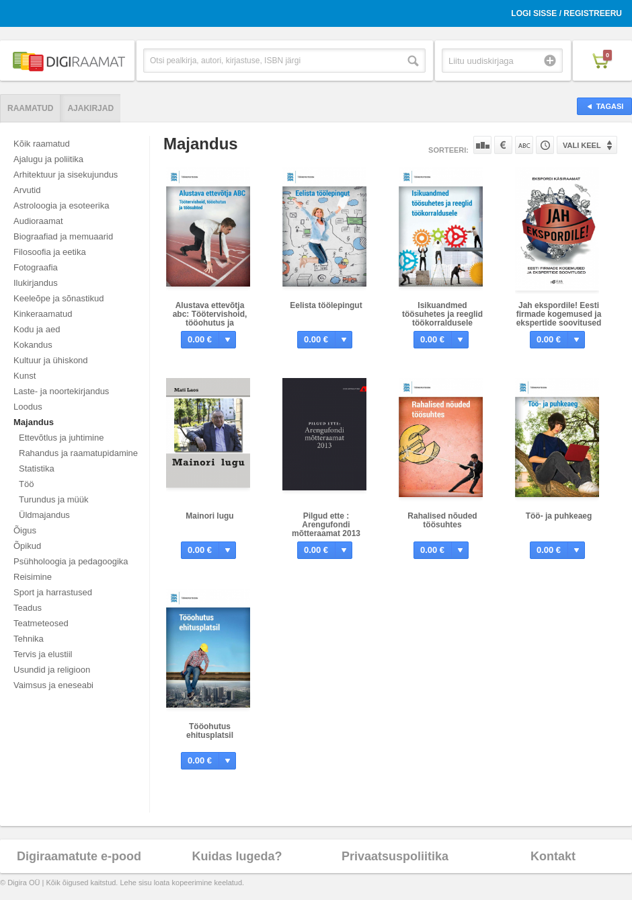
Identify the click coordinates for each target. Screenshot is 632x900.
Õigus (24, 530)
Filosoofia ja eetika (49, 252)
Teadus (27, 608)
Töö (26, 484)
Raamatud (30, 108)
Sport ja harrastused (52, 592)
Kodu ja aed (36, 329)
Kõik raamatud (41, 144)
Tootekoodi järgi (545, 145)
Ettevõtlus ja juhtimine (61, 438)
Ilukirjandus (35, 283)
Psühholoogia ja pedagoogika (70, 561)
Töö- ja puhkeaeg (559, 516)
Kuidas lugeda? (237, 856)
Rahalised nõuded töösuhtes (442, 520)
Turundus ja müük (54, 499)
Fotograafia (35, 267)
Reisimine (32, 577)
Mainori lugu (209, 516)
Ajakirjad (90, 108)
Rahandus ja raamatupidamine (78, 453)
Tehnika (28, 639)
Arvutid (26, 190)
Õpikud (27, 546)
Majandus (33, 422)
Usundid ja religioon (51, 670)
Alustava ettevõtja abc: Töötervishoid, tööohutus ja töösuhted (210, 318)
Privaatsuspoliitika (395, 856)
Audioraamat (38, 221)
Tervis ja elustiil (42, 654)
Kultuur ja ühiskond (50, 360)
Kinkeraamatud (42, 314)
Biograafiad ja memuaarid (63, 236)
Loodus (27, 407)
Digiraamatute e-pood (79, 856)
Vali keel (582, 145)
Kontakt (553, 856)
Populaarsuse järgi (482, 145)
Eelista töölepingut (326, 305)
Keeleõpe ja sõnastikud (58, 298)
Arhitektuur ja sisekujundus (65, 175)
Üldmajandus (44, 515)
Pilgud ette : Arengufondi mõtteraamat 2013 (326, 524)
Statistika (36, 468)
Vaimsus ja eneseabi (53, 685)
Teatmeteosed (41, 623)
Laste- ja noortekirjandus (61, 391)
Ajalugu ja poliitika (48, 159)
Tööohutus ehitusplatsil (209, 731)
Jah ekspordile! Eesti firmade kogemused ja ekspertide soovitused (559, 314)
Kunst (24, 376)
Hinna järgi (503, 145)
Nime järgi (524, 145)
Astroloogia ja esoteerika (61, 205)
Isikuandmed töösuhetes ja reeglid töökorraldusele (442, 314)
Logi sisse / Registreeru (566, 13)
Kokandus (32, 345)
